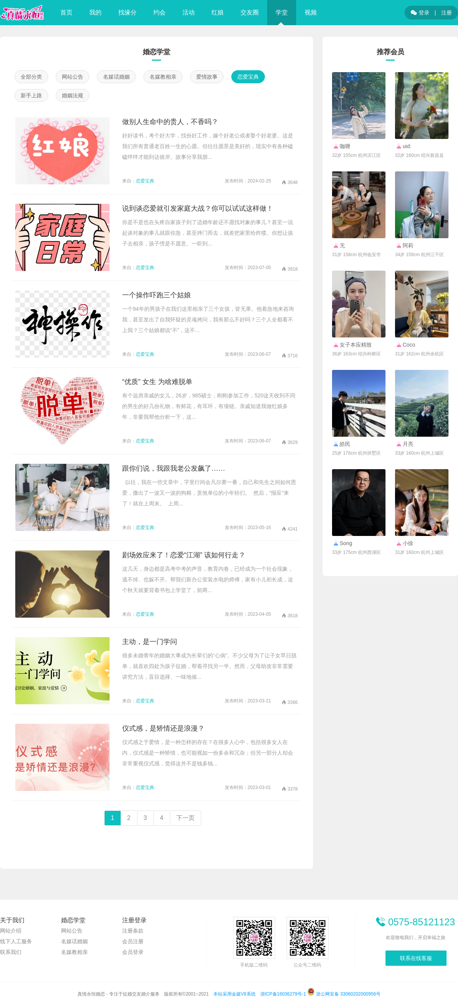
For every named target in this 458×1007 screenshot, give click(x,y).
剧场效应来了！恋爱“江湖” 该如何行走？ (183, 555)
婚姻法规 (72, 95)
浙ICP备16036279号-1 (283, 994)
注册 (446, 13)
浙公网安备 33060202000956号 (344, 994)
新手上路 (31, 95)
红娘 (217, 12)
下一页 (185, 818)
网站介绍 (10, 931)
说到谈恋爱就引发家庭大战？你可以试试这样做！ (197, 208)
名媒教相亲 (163, 77)
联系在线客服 (416, 958)
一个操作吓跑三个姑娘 (156, 295)
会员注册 (133, 941)
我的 (95, 12)
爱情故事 (207, 77)
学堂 (282, 12)
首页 (66, 12)
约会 (159, 12)
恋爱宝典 (248, 77)
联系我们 (10, 952)
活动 (188, 12)
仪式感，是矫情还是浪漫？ (163, 728)
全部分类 (31, 77)
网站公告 (72, 77)
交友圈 (249, 12)
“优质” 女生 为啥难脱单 (157, 382)
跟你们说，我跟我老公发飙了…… (173, 468)
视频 (311, 12)
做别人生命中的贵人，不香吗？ (170, 122)
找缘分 (127, 12)
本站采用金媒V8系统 (234, 994)
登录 (420, 12)
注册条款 (133, 931)
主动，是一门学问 (149, 642)
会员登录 (133, 952)
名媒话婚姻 (116, 77)
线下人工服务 (16, 941)
